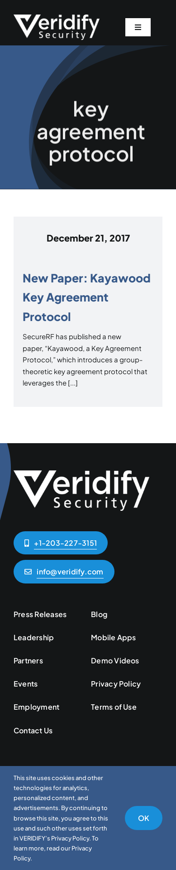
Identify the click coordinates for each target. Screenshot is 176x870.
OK (143, 818)
